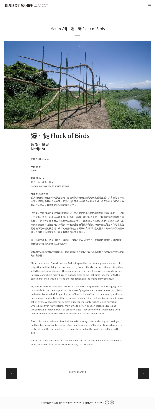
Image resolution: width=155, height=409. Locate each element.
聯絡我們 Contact (93, 402)
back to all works (77, 371)
